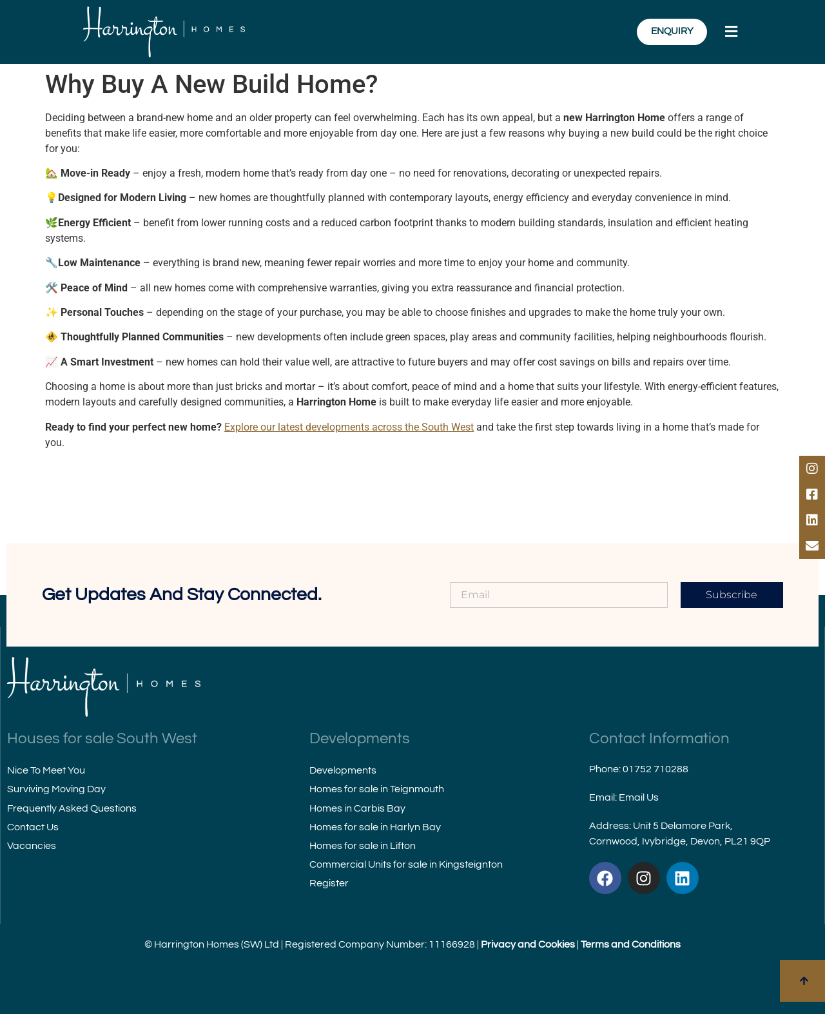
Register (329, 883)
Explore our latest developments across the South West (349, 427)
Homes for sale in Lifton (362, 846)
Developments (342, 770)
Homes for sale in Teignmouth (376, 789)
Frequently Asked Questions (72, 808)
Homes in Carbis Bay (357, 808)
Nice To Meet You (46, 770)
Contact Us (33, 827)
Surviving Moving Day (56, 789)
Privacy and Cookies (528, 944)
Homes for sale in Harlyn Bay (375, 827)
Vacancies (31, 846)
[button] (733, 32)
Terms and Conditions (631, 944)
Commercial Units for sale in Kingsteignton (406, 864)
